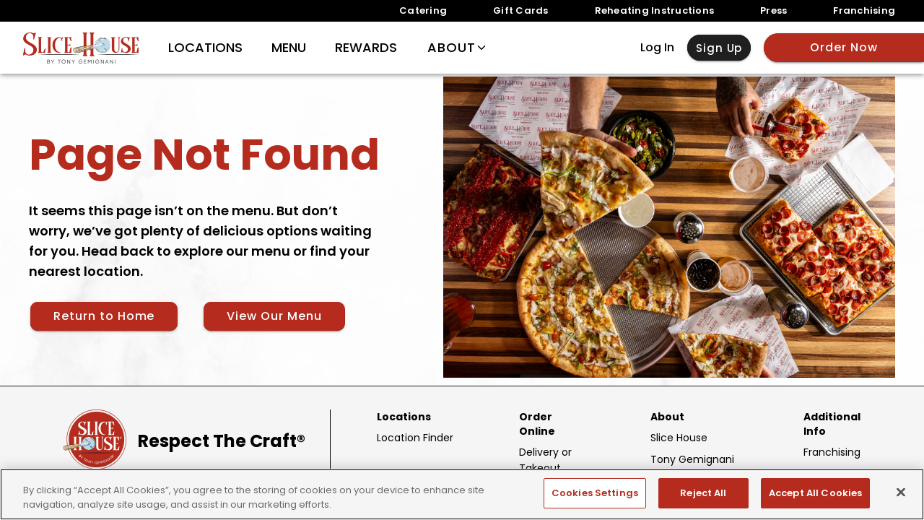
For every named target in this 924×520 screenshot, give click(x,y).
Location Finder (415, 437)
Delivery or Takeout (545, 460)
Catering (423, 10)
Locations (205, 48)
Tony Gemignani (692, 459)
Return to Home (103, 316)
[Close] (901, 492)
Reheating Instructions (655, 10)
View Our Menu (274, 316)
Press (773, 10)
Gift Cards (521, 10)
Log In (657, 48)
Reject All (703, 493)
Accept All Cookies (815, 493)
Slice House (678, 437)
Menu (288, 48)
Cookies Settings (595, 493)
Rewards (366, 48)
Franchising (864, 10)
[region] (462, 494)
